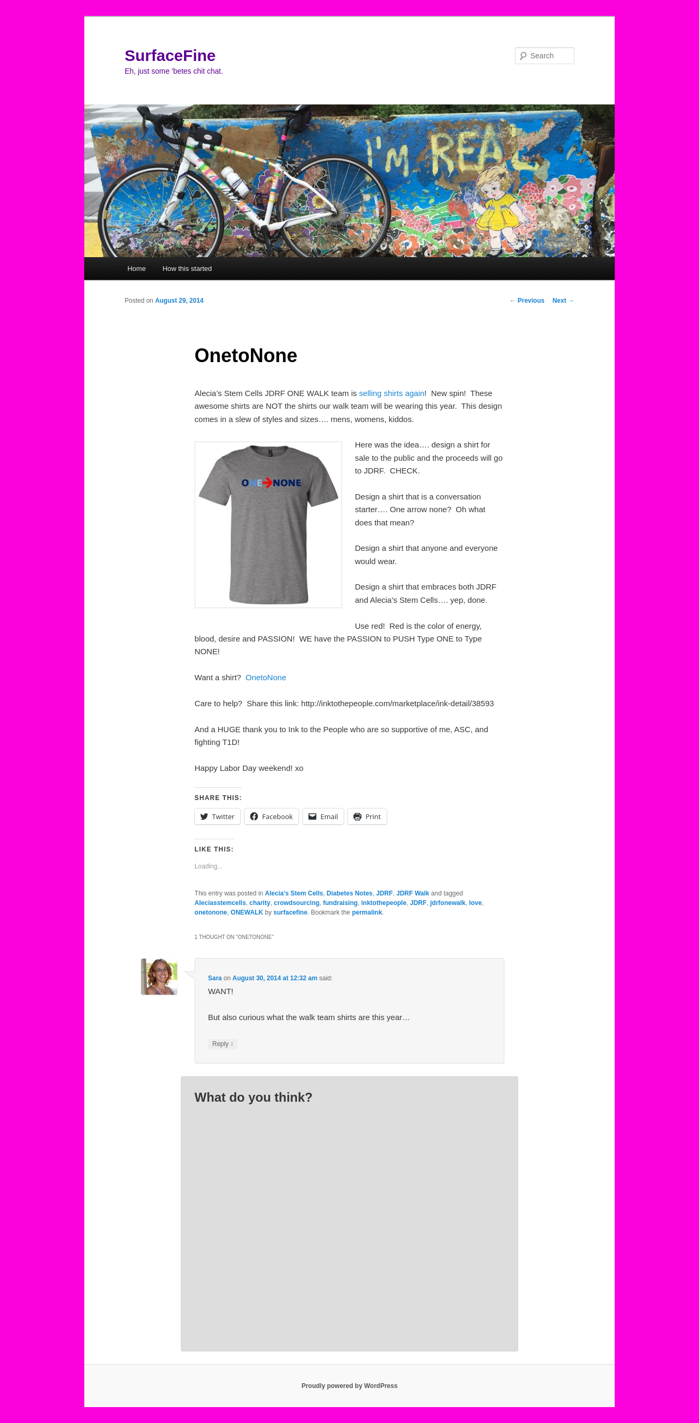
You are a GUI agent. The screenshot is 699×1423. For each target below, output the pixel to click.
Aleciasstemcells (220, 903)
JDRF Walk (412, 893)
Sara (215, 978)
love (475, 903)
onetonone (211, 912)
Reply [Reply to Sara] (222, 1044)
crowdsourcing (296, 903)
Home (136, 269)
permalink (367, 912)
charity (259, 903)
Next (563, 300)
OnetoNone (264, 677)
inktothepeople (383, 903)
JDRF (384, 893)
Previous (527, 300)
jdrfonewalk (448, 903)
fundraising (340, 903)
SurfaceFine (170, 55)
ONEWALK (247, 912)
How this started (187, 269)
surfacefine (291, 912)
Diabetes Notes (350, 893)
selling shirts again (391, 393)
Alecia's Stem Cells (294, 893)
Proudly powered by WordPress (349, 1386)
